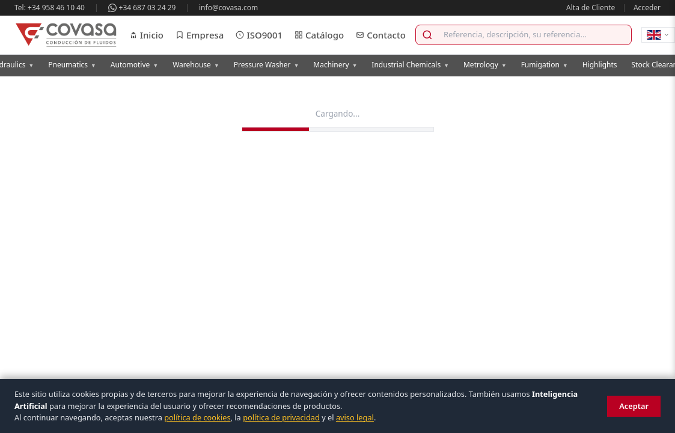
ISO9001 (259, 35)
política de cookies (197, 417)
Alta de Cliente (590, 7)
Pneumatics (72, 65)
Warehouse (196, 65)
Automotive (134, 65)
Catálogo (319, 35)
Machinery (335, 65)
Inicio (146, 35)
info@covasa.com (228, 7)
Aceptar (634, 406)
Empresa (200, 35)
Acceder (647, 7)
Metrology (485, 65)
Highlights (599, 65)
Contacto (381, 35)
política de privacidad (281, 417)
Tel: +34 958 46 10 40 (49, 7)
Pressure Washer (266, 65)
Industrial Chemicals (410, 65)
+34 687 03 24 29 (142, 7)
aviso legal (355, 417)
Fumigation (544, 65)
